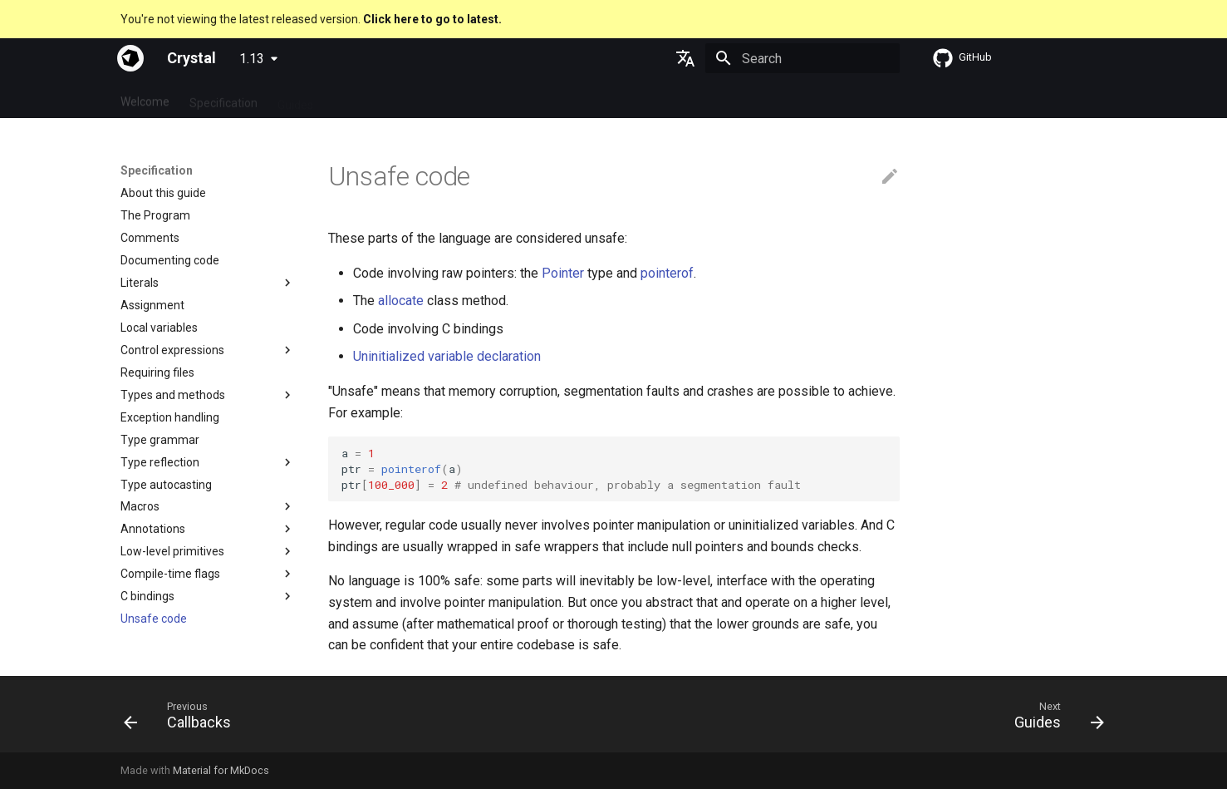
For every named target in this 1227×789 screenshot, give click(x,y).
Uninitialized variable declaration (447, 356)
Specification (223, 99)
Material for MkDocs (221, 770)
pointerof (667, 273)
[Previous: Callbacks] (182, 719)
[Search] (802, 58)
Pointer (563, 273)
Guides (295, 99)
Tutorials (356, 99)
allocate (401, 300)
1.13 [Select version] (251, 59)
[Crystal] (130, 58)
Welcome (144, 99)
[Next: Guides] (1053, 719)
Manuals (421, 99)
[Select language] (685, 58)
